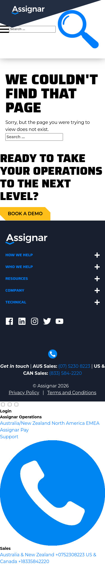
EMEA (92, 423)
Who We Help (19, 267)
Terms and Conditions (71, 392)
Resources (16, 278)
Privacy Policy (24, 392)
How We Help (19, 255)
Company (14, 290)
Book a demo (25, 213)
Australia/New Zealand (26, 423)
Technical (15, 302)
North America (69, 423)
